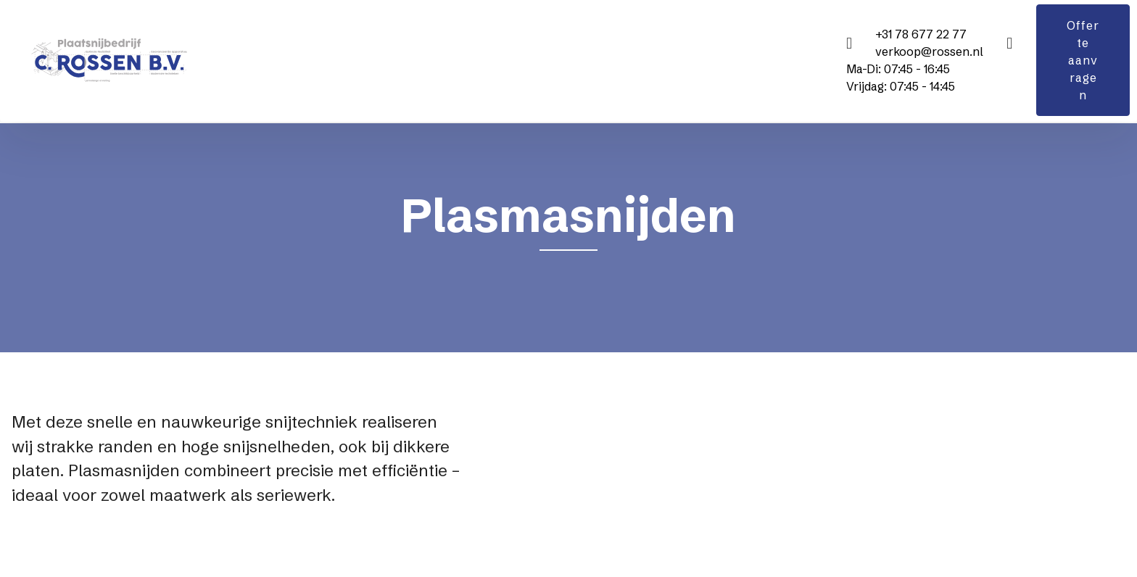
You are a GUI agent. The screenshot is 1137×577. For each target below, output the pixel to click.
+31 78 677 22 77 (921, 34)
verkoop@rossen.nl (929, 51)
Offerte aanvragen (1083, 60)
